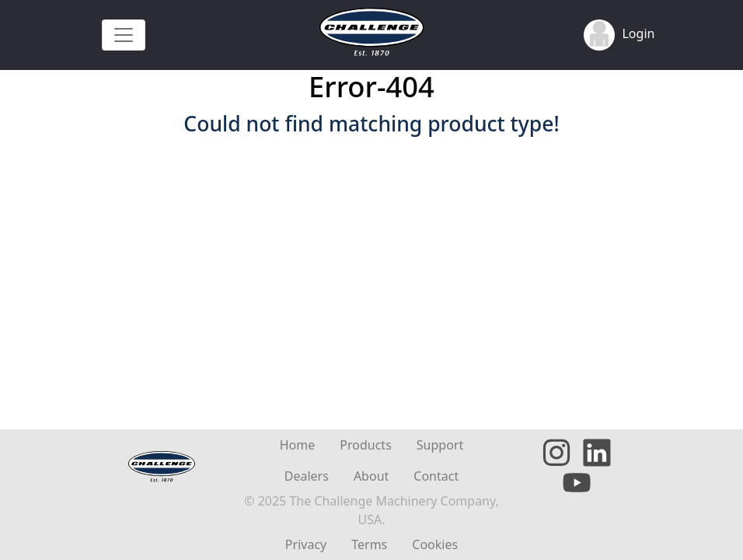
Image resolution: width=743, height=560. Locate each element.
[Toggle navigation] (123, 35)
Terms (369, 544)
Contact (436, 476)
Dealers (306, 476)
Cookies (435, 544)
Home (298, 444)
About (371, 476)
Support (440, 444)
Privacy (305, 544)
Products (366, 444)
